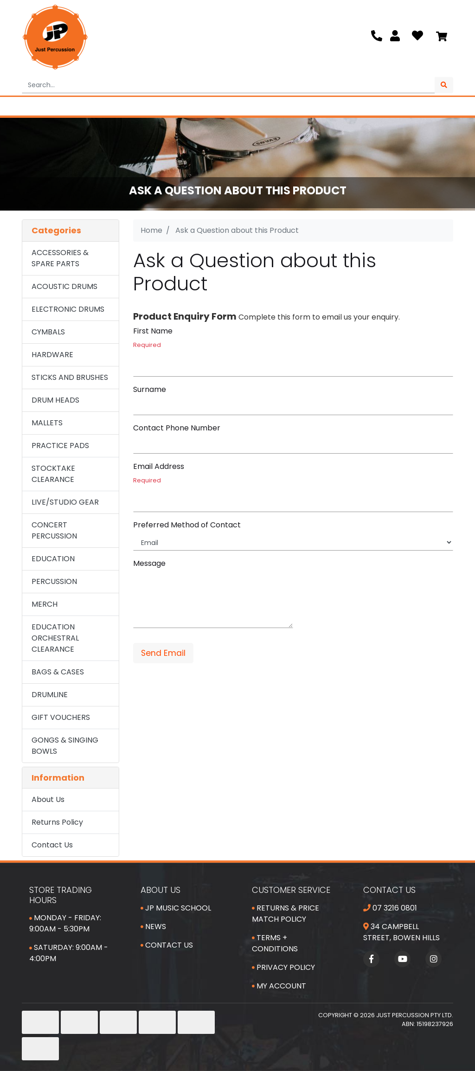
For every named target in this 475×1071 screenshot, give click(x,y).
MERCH (45, 604)
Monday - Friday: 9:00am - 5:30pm (65, 923)
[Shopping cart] (441, 37)
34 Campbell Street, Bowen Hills (401, 932)
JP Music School (176, 908)
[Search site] (444, 85)
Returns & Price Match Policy (285, 913)
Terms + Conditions (275, 943)
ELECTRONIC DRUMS (68, 309)
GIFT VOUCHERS (61, 717)
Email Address (158, 466)
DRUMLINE (50, 694)
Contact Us (52, 845)
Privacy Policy (283, 967)
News (153, 926)
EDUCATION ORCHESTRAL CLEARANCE (55, 638)
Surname (149, 389)
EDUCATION (53, 558)
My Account (279, 986)
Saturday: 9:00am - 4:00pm (68, 953)
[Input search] (228, 85)
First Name (153, 331)
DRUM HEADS (55, 400)
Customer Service (291, 890)
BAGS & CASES (58, 672)
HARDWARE (52, 354)
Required (147, 345)
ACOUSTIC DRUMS (64, 286)
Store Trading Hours (60, 895)
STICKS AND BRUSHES (70, 377)
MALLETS (47, 422)
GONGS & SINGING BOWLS (65, 746)
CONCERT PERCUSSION (54, 530)
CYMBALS (48, 332)
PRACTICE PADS (60, 445)
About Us (48, 799)
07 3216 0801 (390, 908)
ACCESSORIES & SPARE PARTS (60, 258)
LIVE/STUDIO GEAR (65, 502)
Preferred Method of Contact (187, 524)
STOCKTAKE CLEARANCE (53, 474)
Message (149, 563)
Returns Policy (57, 822)
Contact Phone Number (176, 428)
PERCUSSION (54, 581)
